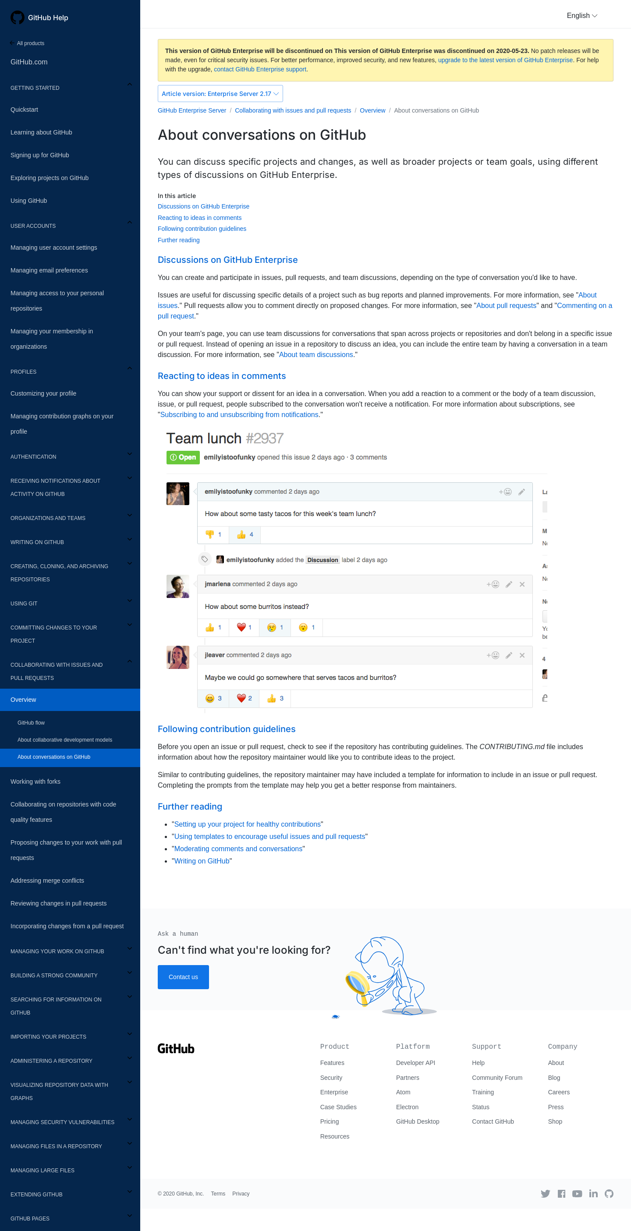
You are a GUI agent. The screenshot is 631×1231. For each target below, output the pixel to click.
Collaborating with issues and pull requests (57, 671)
